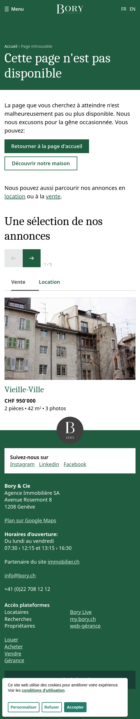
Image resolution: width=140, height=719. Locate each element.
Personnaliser (24, 707)
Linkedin (49, 464)
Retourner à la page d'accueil (46, 146)
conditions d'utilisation (43, 690)
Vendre (12, 653)
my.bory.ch (83, 619)
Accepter (75, 707)
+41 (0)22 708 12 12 (27, 589)
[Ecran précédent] (13, 258)
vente (53, 196)
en (133, 9)
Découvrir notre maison (41, 163)
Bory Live (81, 612)
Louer (11, 639)
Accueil (10, 46)
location (14, 196)
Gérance (14, 660)
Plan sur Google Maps (30, 520)
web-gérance (85, 625)
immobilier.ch (64, 561)
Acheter (13, 646)
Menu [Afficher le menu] (14, 9)
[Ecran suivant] (32, 258)
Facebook (75, 464)
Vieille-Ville (24, 389)
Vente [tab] (21, 284)
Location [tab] (49, 281)
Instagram (22, 464)
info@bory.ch (20, 575)
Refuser (52, 707)
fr (123, 9)
